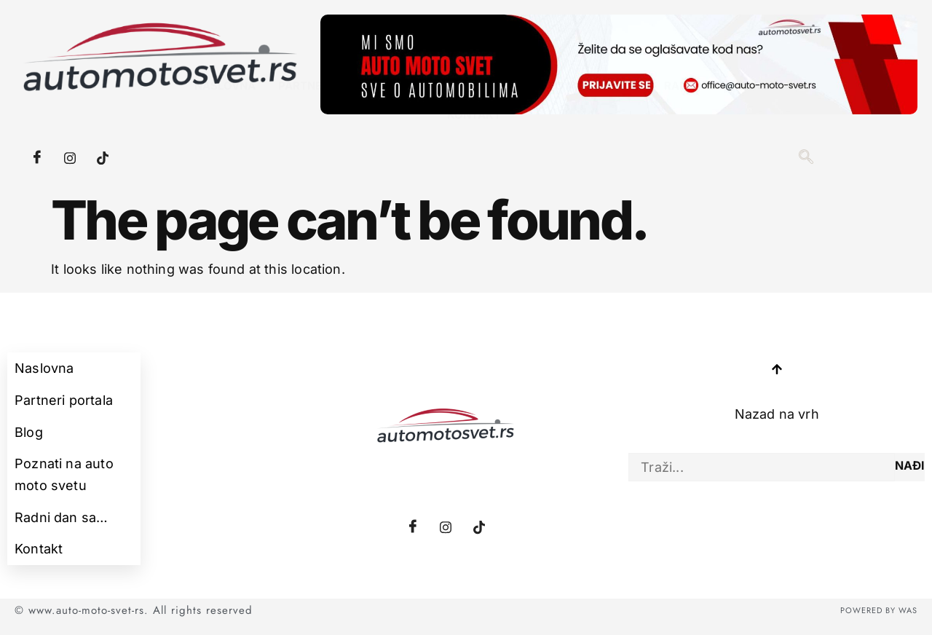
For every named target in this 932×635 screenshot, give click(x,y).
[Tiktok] (103, 158)
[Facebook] (37, 158)
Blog (425, 135)
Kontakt (475, 164)
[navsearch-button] (806, 158)
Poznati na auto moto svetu (552, 135)
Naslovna (227, 135)
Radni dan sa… (709, 135)
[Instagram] (70, 158)
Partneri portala (334, 135)
